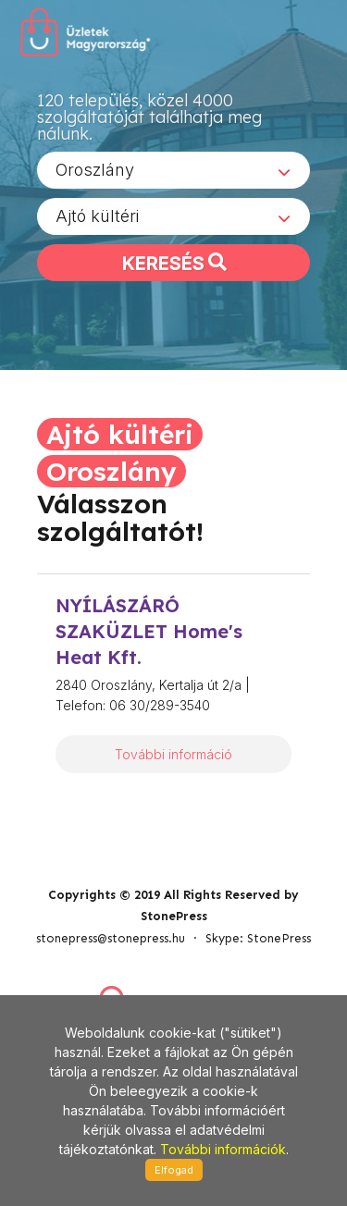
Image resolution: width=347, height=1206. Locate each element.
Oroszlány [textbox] (95, 169)
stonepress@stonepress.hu (110, 938)
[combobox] (173, 170)
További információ (173, 754)
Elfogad (174, 1169)
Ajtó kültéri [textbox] (97, 216)
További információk (223, 1149)
